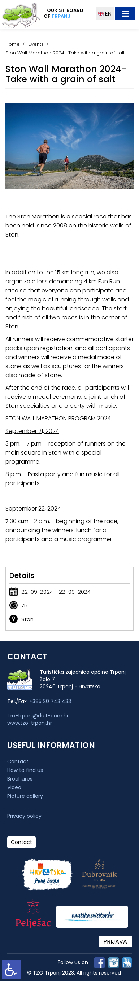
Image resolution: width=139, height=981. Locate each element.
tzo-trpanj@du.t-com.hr (38, 715)
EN (105, 13)
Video (14, 787)
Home (12, 44)
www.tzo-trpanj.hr (29, 722)
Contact (18, 761)
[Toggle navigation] (125, 13)
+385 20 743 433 (50, 701)
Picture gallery (25, 796)
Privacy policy (24, 816)
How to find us (25, 770)
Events (36, 44)
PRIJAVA (115, 941)
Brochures (19, 778)
